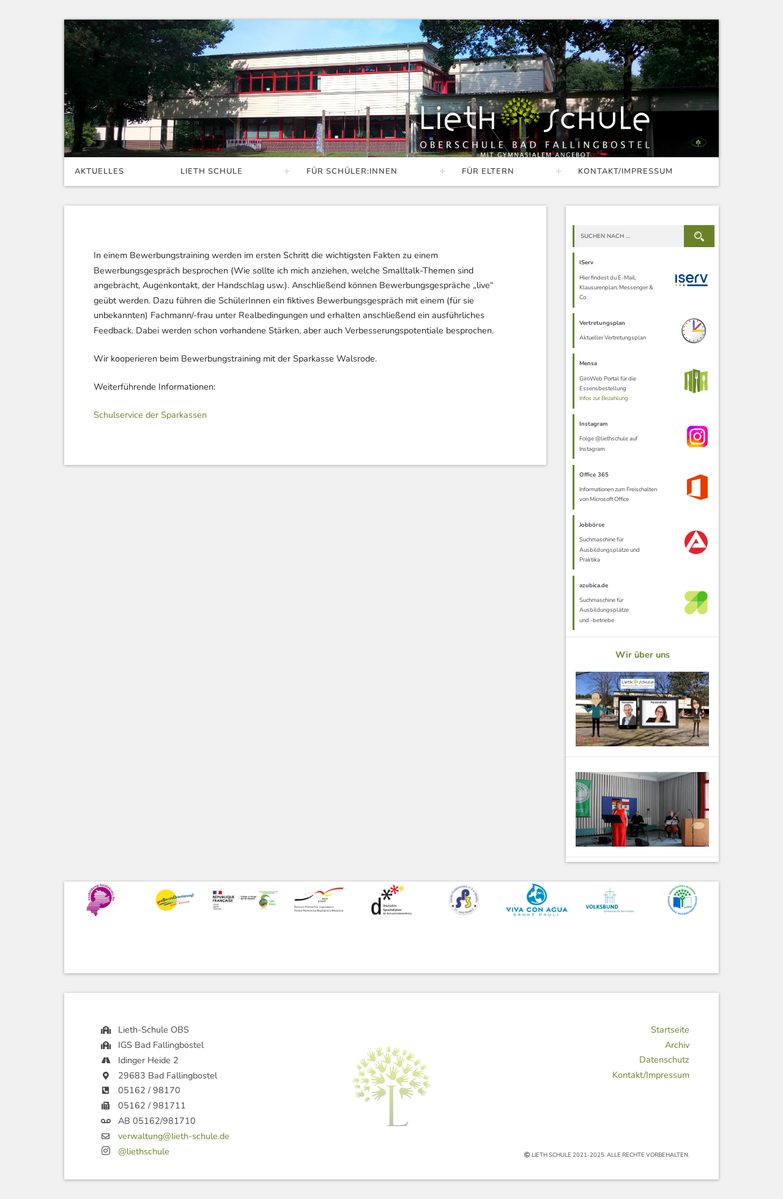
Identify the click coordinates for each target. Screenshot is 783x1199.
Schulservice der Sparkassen (150, 415)
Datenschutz (664, 1059)
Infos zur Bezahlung (603, 398)
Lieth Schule (211, 171)
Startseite (670, 1029)
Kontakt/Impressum (625, 171)
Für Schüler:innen (352, 171)
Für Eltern (488, 171)
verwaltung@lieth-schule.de (173, 1136)
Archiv (677, 1045)
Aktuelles (99, 171)
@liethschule (143, 1151)
